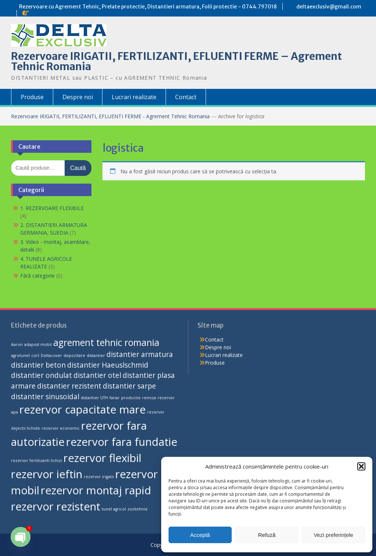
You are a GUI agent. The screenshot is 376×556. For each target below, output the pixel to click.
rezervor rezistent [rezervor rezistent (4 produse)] (55, 506)
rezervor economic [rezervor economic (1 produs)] (60, 428)
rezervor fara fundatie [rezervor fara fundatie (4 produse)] (121, 441)
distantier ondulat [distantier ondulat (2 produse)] (41, 375)
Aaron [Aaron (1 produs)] (17, 344)
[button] (361, 466)
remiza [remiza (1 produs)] (149, 397)
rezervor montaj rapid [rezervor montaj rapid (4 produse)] (96, 490)
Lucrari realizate (134, 97)
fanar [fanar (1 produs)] (114, 397)
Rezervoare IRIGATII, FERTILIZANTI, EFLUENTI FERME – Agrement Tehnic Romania (176, 61)
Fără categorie (37, 275)
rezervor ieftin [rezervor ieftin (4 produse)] (46, 474)
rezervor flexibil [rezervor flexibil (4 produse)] (102, 458)
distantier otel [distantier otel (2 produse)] (97, 375)
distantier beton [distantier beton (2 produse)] (38, 365)
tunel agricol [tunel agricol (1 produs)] (114, 509)
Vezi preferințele (333, 535)
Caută (78, 168)
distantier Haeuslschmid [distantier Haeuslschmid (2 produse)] (107, 365)
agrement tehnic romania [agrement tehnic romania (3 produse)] (106, 342)
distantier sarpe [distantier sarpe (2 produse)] (129, 386)
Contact (185, 97)
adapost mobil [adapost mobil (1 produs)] (38, 344)
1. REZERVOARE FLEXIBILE (52, 208)
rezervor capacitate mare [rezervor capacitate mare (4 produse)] (82, 409)
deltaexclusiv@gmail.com (328, 6)
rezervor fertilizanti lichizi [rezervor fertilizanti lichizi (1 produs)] (36, 460)
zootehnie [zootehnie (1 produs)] (137, 509)
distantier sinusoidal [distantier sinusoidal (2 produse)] (45, 396)
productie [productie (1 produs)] (131, 397)
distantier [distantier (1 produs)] (96, 355)
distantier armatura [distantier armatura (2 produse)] (139, 354)
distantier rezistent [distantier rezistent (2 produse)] (69, 386)
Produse (32, 97)
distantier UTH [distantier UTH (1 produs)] (94, 397)
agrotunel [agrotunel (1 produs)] (20, 355)
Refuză (267, 535)
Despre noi (77, 97)
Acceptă (200, 535)
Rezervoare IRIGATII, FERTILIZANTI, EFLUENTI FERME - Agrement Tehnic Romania (111, 116)
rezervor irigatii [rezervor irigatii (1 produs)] (99, 476)
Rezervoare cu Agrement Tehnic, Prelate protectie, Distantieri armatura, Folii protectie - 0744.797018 (148, 6)
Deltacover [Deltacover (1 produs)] (51, 355)
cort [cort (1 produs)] (35, 355)
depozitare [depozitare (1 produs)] (74, 355)
